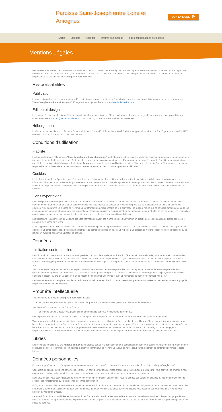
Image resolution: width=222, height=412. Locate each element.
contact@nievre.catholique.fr (65, 118)
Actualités (90, 38)
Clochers (75, 38)
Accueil (62, 38)
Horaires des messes (111, 38)
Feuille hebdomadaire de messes (145, 38)
